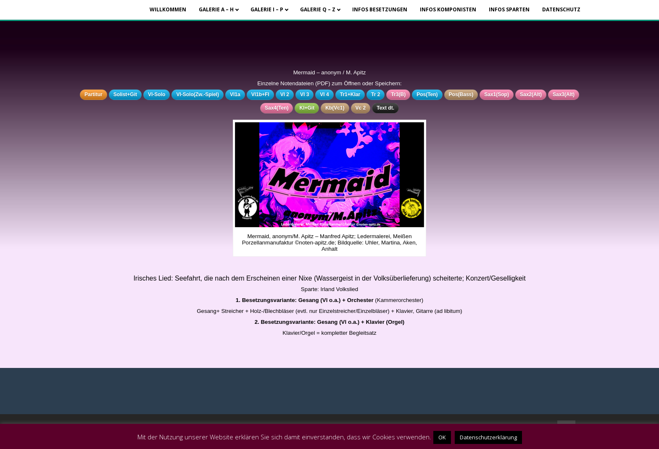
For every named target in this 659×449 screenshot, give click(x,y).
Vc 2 (361, 108)
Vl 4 (324, 94)
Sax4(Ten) (276, 108)
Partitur (93, 94)
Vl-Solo (156, 94)
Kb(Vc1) (334, 108)
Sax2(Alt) (531, 94)
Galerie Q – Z (317, 9)
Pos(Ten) (427, 94)
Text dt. (385, 108)
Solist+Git (125, 94)
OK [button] (442, 437)
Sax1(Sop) (496, 94)
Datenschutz (561, 9)
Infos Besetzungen (379, 9)
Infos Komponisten (448, 9)
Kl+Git (306, 108)
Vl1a (235, 94)
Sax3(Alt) (564, 94)
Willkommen (168, 9)
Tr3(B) (398, 94)
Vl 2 (284, 94)
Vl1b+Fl (260, 94)
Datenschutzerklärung (488, 437)
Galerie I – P (266, 9)
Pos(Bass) (461, 94)
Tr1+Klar (350, 94)
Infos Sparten (509, 9)
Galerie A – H (216, 9)
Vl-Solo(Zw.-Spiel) (197, 94)
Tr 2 (375, 94)
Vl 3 (304, 94)
